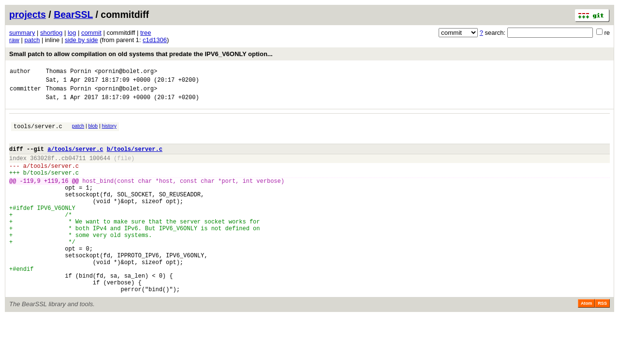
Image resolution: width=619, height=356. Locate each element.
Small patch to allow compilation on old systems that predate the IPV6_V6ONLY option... (141, 54)
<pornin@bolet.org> (126, 72)
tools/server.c (38, 133)
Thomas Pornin (68, 72)
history (109, 131)
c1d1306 (155, 40)
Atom (586, 342)
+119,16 (56, 197)
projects (27, 14)
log (72, 32)
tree (145, 32)
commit (91, 32)
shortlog (51, 32)
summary (22, 32)
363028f (42, 169)
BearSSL (73, 14)
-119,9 (30, 197)
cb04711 (73, 169)
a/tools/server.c (75, 159)
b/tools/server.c (134, 159)
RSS (602, 342)
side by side (81, 40)
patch (32, 40)
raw (14, 40)
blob (93, 131)
